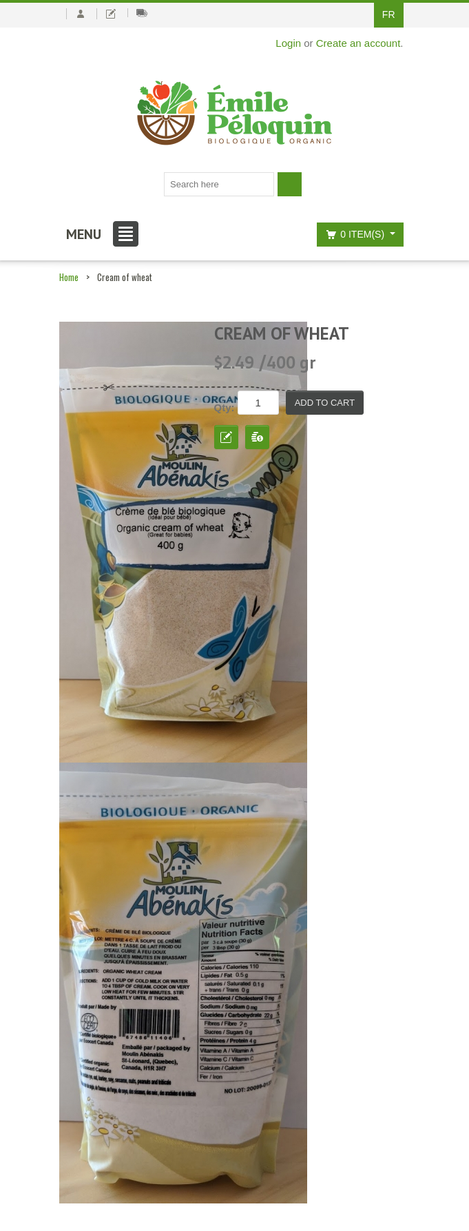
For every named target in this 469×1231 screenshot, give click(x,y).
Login (288, 43)
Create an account (358, 43)
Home (69, 277)
